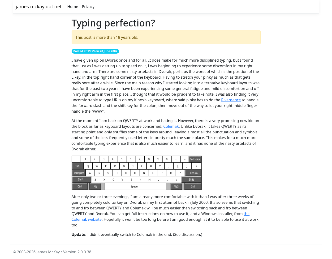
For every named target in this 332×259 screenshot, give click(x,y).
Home (72, 6)
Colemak (171, 126)
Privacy (88, 6)
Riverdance (231, 99)
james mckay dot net (39, 6)
